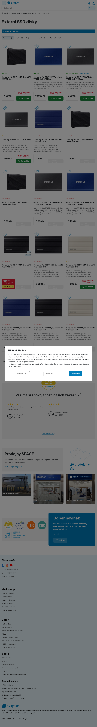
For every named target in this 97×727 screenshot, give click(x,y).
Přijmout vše (75, 373)
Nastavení (49, 373)
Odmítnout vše (22, 373)
